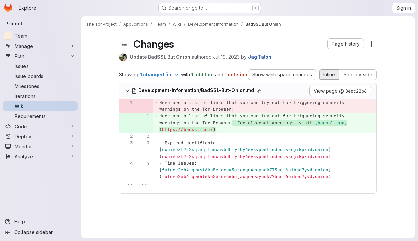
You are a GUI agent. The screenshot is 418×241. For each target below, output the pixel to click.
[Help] (40, 221)
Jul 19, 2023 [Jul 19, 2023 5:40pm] (226, 57)
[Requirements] (40, 116)
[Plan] (40, 56)
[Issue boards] (40, 76)
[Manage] (40, 46)
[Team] (40, 36)
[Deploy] (40, 136)
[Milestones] (40, 86)
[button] (345, 43)
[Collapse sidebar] (40, 232)
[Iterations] (40, 96)
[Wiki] (40, 106)
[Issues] (40, 66)
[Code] (40, 126)
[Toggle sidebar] (124, 44)
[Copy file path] (259, 91)
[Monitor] (40, 146)
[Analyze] (40, 156)
